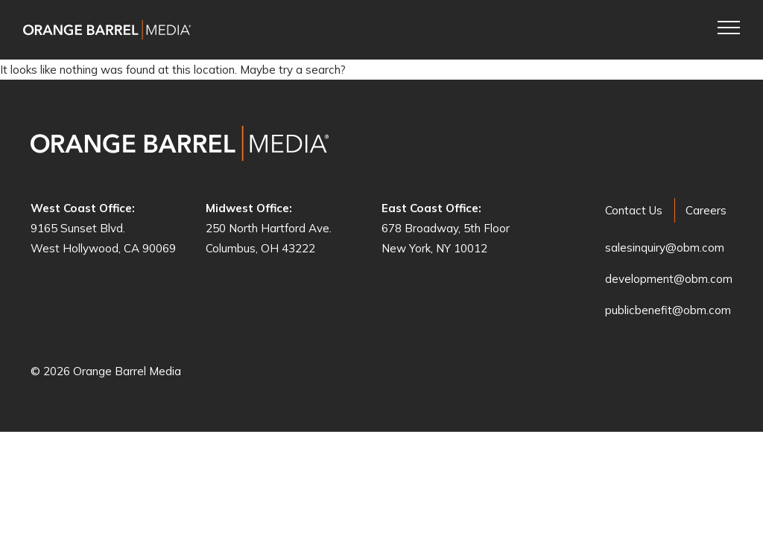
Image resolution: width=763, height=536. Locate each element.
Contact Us (633, 210)
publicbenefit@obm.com (668, 310)
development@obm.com (668, 279)
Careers (706, 210)
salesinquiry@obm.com (664, 247)
